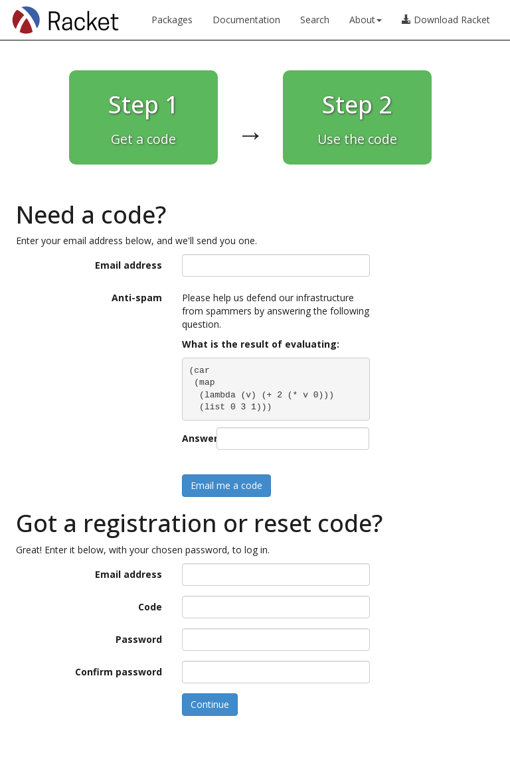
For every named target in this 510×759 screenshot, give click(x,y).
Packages (172, 19)
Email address (128, 265)
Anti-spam (137, 297)
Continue (210, 704)
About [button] (365, 19)
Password (139, 639)
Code (150, 606)
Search (314, 19)
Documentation (246, 19)
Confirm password (118, 671)
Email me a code (226, 485)
